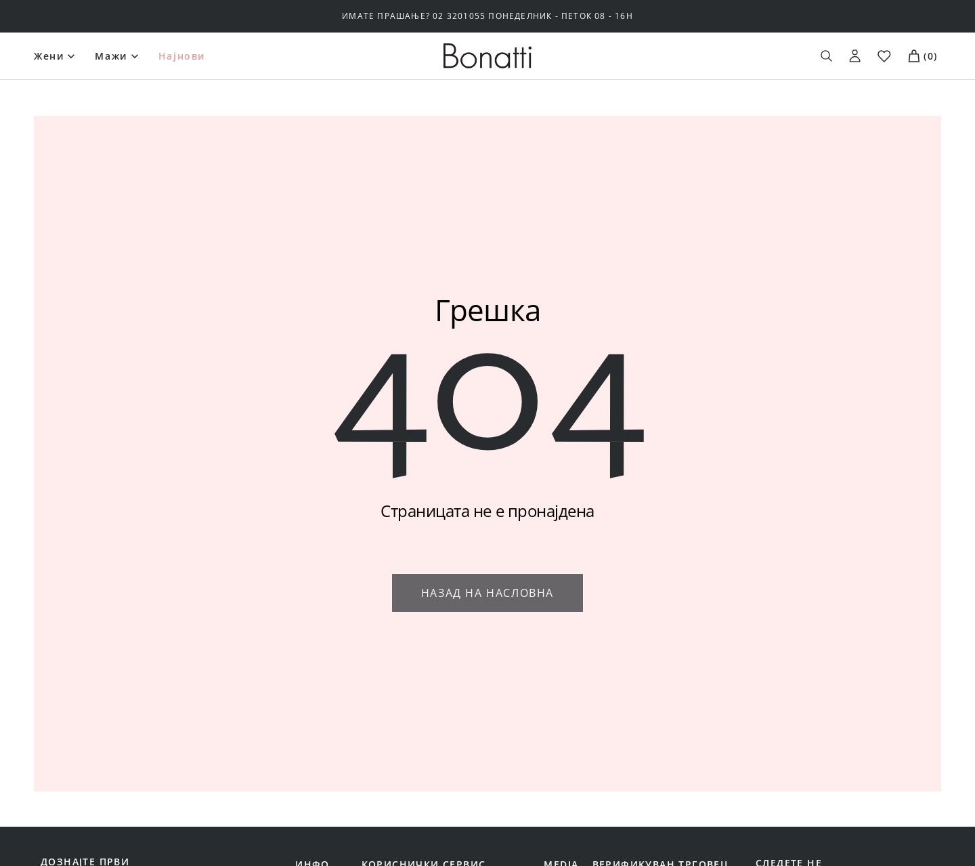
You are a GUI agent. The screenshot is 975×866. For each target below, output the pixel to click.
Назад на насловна (487, 592)
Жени (49, 55)
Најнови (182, 55)
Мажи (111, 55)
